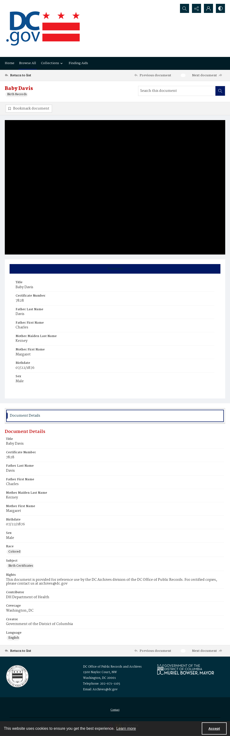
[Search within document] (220, 91)
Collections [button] (52, 63)
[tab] (115, 268)
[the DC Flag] (43, 28)
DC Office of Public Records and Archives (112, 666)
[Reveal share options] (196, 8)
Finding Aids (78, 63)
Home (9, 63)
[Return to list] (34, 75)
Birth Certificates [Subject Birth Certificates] (20, 566)
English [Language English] (13, 638)
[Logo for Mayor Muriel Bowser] (185, 669)
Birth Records (17, 94)
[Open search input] (184, 8)
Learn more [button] (126, 728)
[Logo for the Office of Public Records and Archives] (17, 676)
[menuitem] (115, 710)
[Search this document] (176, 91)
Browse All (27, 63)
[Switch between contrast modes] (220, 8)
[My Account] (208, 8)
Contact (115, 709)
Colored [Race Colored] (14, 551)
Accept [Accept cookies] (214, 728)
